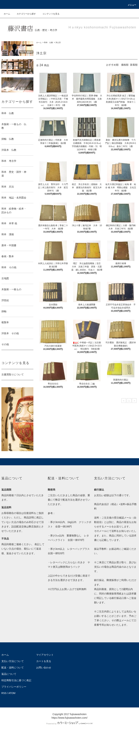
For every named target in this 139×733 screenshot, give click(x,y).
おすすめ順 (112, 64)
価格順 (125, 64)
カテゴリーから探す (24, 14)
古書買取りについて (12, 374)
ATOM (12, 693)
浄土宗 (58, 42)
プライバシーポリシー (13, 686)
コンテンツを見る (48, 14)
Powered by (69, 724)
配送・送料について (12, 667)
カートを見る (43, 661)
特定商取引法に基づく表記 (16, 680)
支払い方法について (12, 661)
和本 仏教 (48, 42)
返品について (8, 674)
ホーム (7, 14)
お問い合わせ (43, 667)
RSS (4, 693)
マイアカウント (45, 654)
